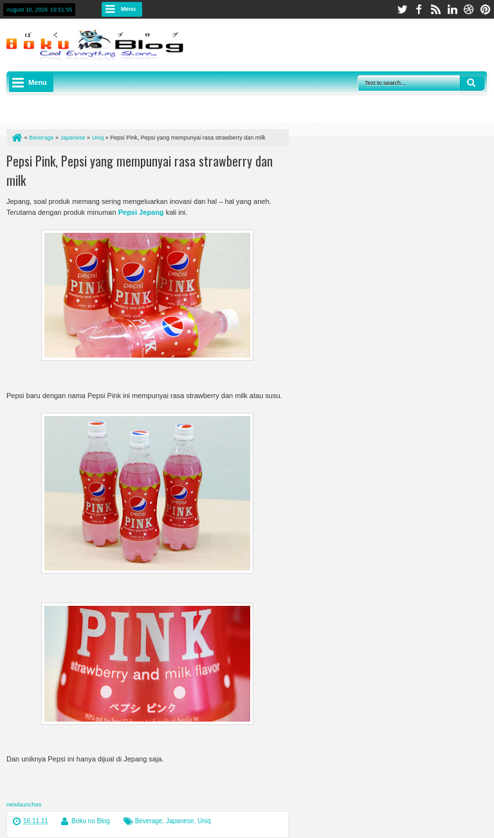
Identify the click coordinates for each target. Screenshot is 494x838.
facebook (418, 9)
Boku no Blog (90, 820)
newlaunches (24, 804)
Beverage (149, 820)
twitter (402, 9)
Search (472, 83)
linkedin (452, 9)
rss (435, 9)
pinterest (485, 9)
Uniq (204, 820)
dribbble (469, 9)
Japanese (180, 820)
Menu (128, 9)
